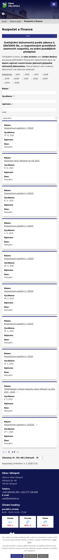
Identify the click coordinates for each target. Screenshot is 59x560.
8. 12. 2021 (9, 200)
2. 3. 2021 (8, 399)
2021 (26, 78)
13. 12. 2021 (9, 135)
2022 (35, 78)
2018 (46, 74)
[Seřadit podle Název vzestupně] (9, 87)
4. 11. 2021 (8, 233)
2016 (27, 74)
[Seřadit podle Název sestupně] (9, 88)
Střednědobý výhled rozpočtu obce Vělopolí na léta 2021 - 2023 (29, 390)
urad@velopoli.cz (10, 498)
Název (5, 88)
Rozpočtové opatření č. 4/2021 (19, 258)
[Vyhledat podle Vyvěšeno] (29, 101)
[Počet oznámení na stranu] (39, 457)
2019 (7, 78)
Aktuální (8, 147)
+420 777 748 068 (29, 492)
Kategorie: (7, 74)
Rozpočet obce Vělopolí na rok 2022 (21, 161)
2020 (16, 78)
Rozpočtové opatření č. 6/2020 (21, 424)
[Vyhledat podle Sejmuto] (29, 110)
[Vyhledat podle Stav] (29, 118)
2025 (17, 82)
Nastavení (43, 556)
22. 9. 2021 (9, 266)
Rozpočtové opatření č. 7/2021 (18, 128)
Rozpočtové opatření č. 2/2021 (18, 324)
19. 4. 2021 (9, 331)
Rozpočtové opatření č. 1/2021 (18, 356)
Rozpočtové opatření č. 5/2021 (18, 226)
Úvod (4, 21)
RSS (41, 36)
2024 (7, 82)
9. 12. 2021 (9, 168)
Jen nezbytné (31, 556)
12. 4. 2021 (9, 364)
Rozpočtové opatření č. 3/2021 (18, 291)
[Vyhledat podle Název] (29, 92)
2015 (18, 74)
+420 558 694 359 (10, 492)
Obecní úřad (15, 21)
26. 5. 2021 (9, 298)
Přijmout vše (17, 556)
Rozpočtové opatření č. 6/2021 (19, 193)
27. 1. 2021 (8, 432)
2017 (36, 74)
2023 (45, 78)
